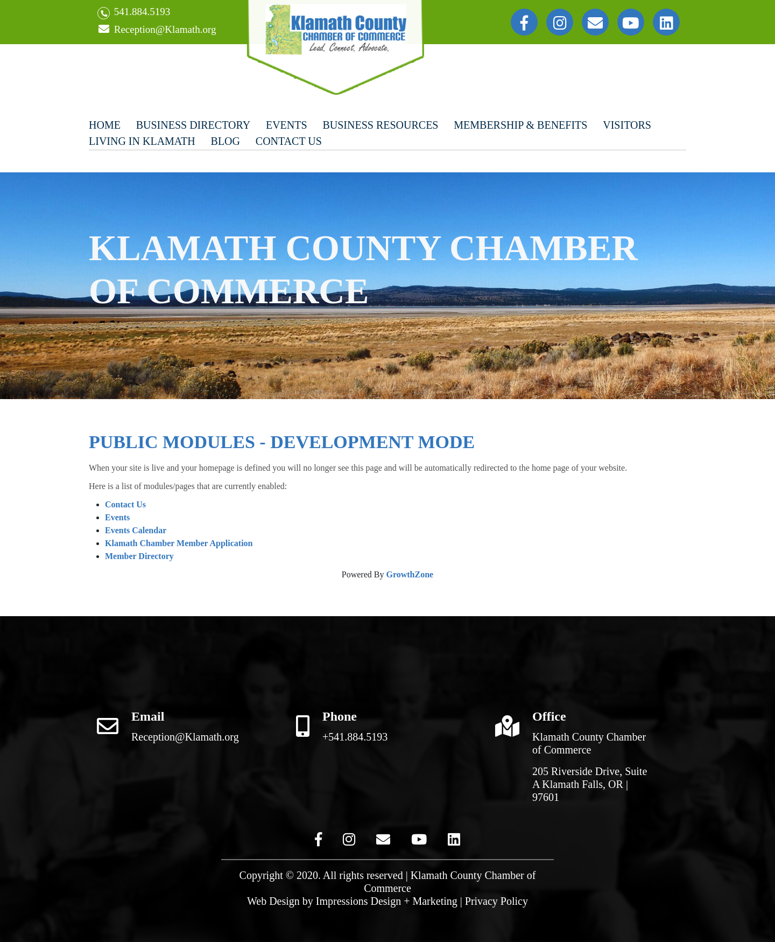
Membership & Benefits (520, 125)
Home (105, 125)
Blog (225, 141)
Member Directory (139, 556)
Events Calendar (135, 530)
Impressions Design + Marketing (386, 901)
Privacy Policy (496, 901)
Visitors (627, 125)
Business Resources (380, 125)
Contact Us (289, 141)
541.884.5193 (133, 12)
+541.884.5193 (355, 737)
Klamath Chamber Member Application (179, 543)
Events (286, 125)
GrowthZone (409, 574)
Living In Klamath (142, 141)
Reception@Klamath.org (156, 30)
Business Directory (193, 125)
